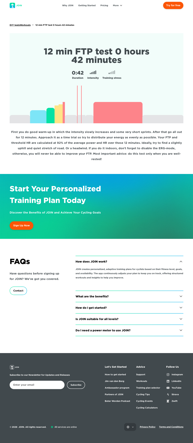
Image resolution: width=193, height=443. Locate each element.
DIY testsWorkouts (20, 25)
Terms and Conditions (171, 427)
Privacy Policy (147, 427)
